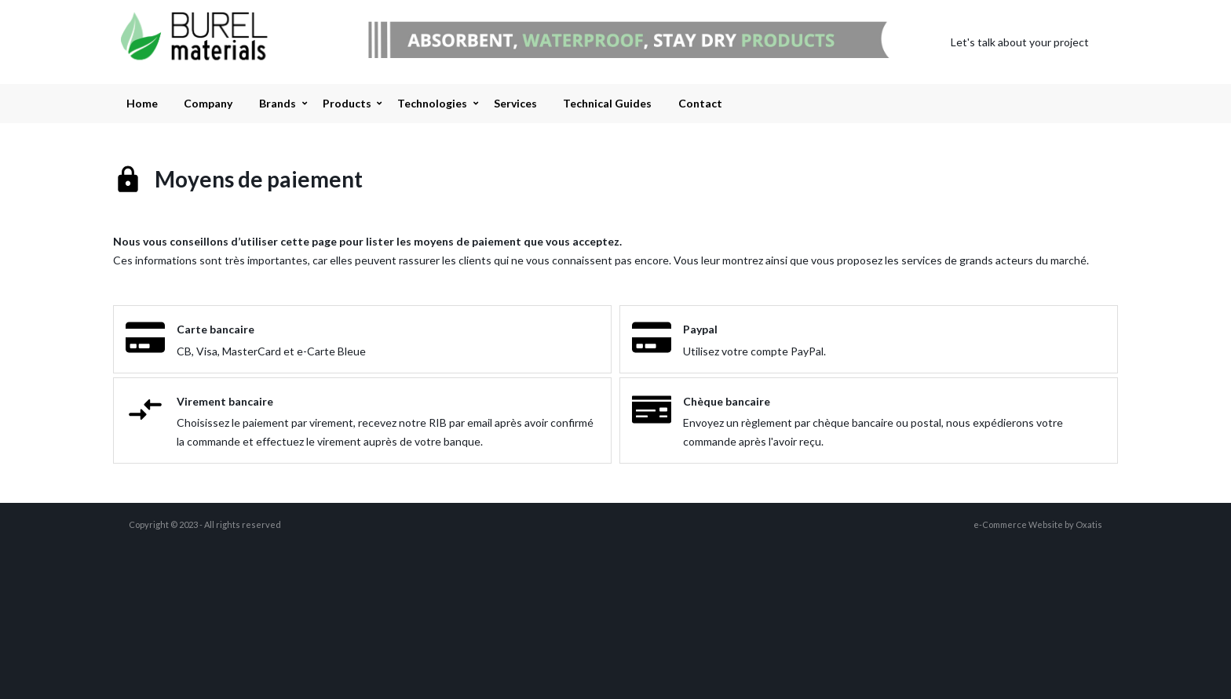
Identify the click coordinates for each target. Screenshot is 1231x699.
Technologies (432, 103)
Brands (277, 103)
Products (347, 103)
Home (142, 103)
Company (208, 103)
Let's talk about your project (1020, 42)
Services (515, 103)
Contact (700, 103)
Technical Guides (607, 103)
